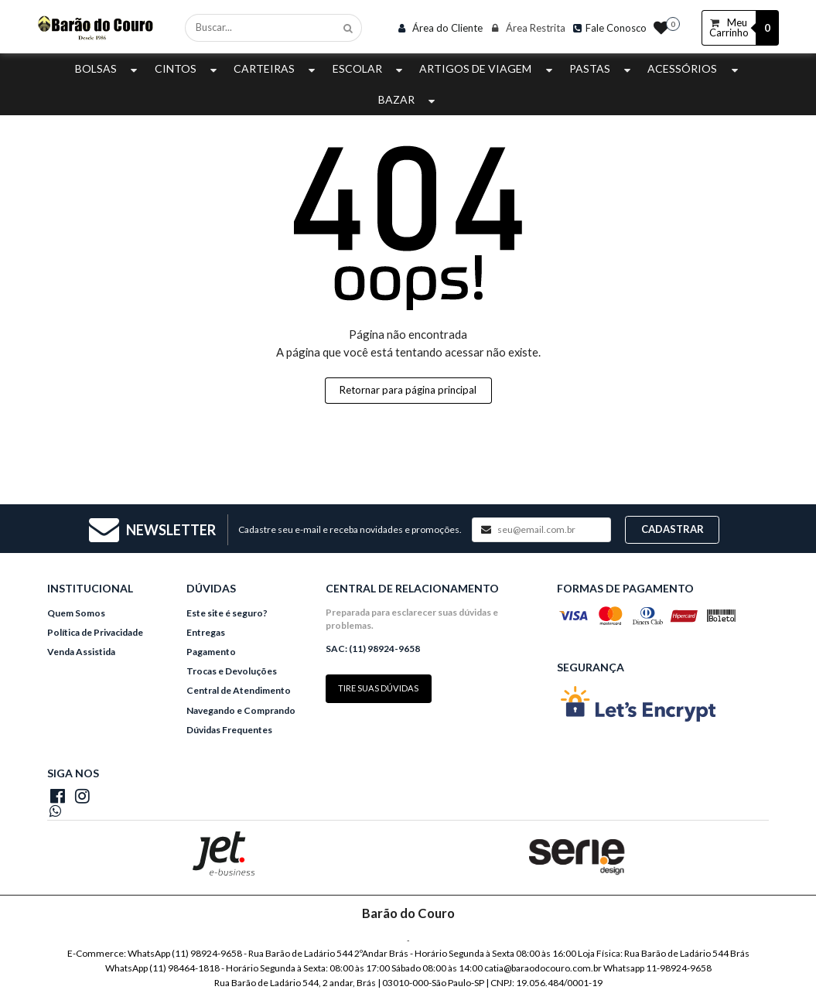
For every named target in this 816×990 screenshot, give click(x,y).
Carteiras (276, 68)
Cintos (187, 68)
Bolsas (108, 68)
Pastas (601, 68)
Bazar (408, 99)
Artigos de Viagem (487, 68)
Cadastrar (672, 529)
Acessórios (694, 68)
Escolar (369, 68)
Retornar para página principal (408, 390)
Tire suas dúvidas (378, 688)
